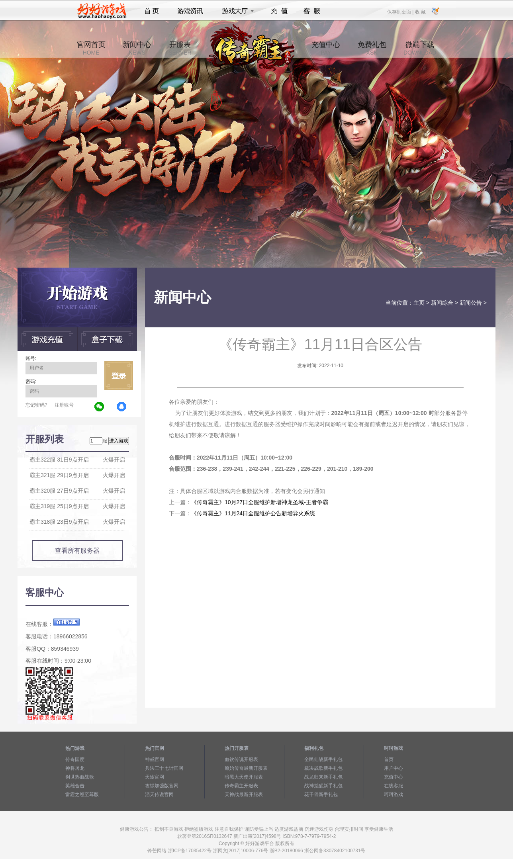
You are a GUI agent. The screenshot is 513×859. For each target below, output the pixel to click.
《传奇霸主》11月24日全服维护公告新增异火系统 (253, 513)
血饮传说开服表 (241, 759)
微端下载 (419, 48)
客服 (312, 11)
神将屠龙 (74, 768)
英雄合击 (74, 786)
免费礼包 (372, 48)
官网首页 (91, 48)
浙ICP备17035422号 (189, 850)
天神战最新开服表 (244, 794)
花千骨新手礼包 (321, 794)
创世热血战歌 (79, 777)
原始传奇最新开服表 (246, 768)
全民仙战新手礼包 (323, 759)
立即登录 (118, 375)
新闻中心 (137, 48)
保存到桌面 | (401, 11)
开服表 (179, 48)
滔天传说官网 (159, 794)
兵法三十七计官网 (164, 768)
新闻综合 (442, 302)
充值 (279, 11)
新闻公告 (471, 302)
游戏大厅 (235, 11)
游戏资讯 (190, 11)
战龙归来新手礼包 (323, 777)
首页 (151, 11)
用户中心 (393, 768)
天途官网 (154, 777)
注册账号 (64, 405)
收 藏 (420, 11)
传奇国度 (74, 759)
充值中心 (325, 48)
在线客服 (393, 786)
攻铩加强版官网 (161, 786)
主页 (419, 302)
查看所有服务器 (77, 550)
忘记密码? (36, 405)
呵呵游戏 (393, 794)
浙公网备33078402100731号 (334, 850)
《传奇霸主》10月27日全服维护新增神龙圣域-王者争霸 (259, 502)
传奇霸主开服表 (241, 786)
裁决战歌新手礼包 (323, 768)
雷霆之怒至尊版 (82, 794)
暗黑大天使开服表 (244, 777)
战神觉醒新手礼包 (323, 786)
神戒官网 (154, 759)
